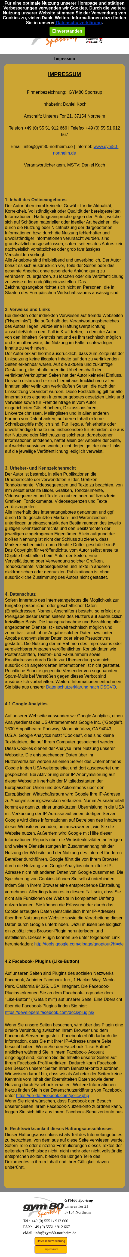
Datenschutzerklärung (78, 22)
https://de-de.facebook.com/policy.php (52, 1123)
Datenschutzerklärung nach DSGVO (81, 714)
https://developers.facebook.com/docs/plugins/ (49, 1040)
